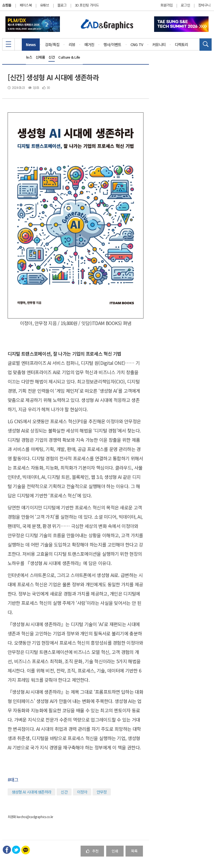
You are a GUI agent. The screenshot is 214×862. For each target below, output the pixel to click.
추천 (92, 851)
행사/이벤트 (112, 44)
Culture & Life (69, 57)
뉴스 (29, 57)
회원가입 (166, 5)
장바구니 (204, 5)
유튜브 (44, 5)
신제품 (40, 57)
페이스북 (26, 5)
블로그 (62, 5)
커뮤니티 (159, 44)
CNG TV (136, 44)
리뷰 (72, 44)
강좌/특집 (52, 44)
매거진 (89, 44)
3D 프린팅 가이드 (87, 5)
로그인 (185, 5)
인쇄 (115, 851)
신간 (51, 57)
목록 (134, 851)
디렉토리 (181, 44)
